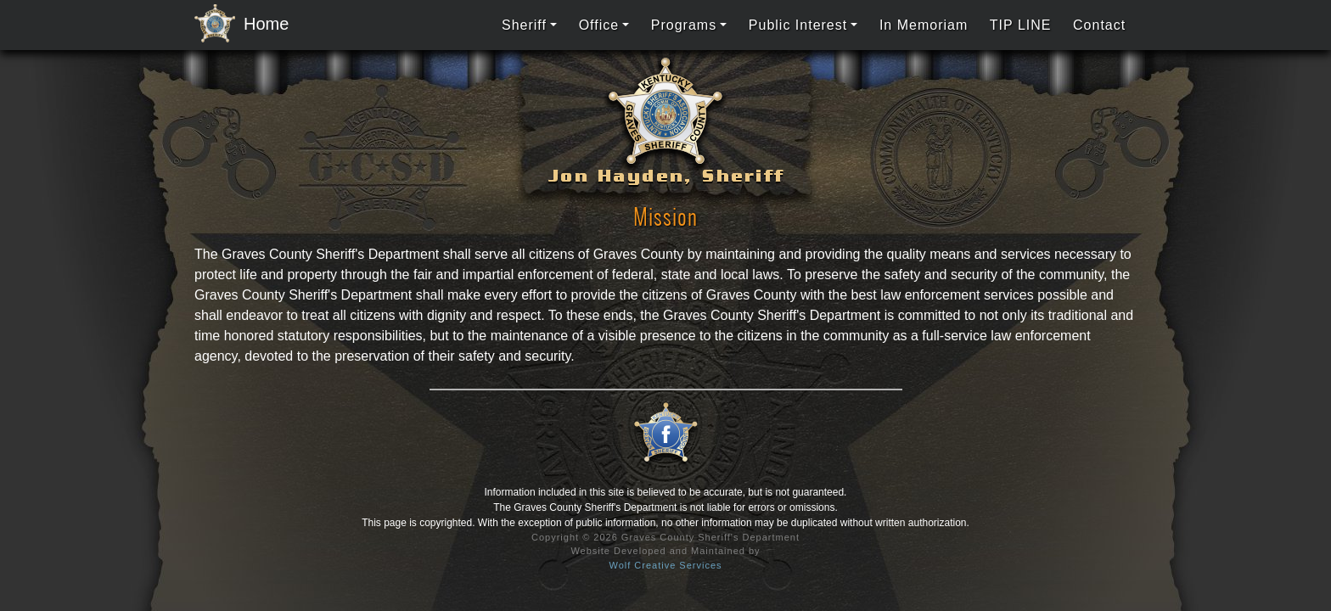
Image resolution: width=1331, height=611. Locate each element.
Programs (683, 25)
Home (236, 24)
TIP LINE (1021, 25)
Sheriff (524, 25)
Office (599, 25)
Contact (1099, 25)
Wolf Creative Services (665, 565)
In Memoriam (923, 25)
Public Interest (798, 25)
